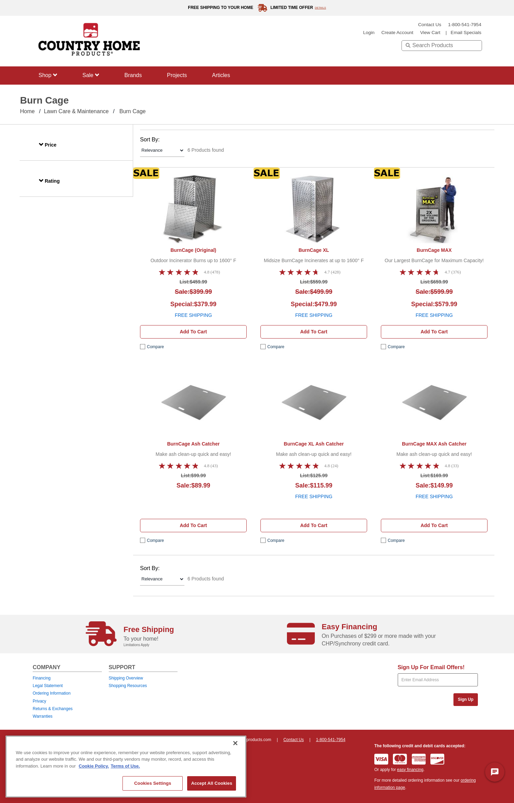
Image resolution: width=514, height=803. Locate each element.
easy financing (410, 769)
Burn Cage (132, 111)
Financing (42, 678)
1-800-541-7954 (464, 24)
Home (27, 111)
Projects (177, 75)
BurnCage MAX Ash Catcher (434, 444)
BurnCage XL (314, 250)
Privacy (39, 701)
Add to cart (193, 331)
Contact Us (429, 24)
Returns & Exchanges (53, 708)
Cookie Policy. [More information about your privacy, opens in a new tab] (94, 766)
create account (397, 32)
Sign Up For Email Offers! (431, 667)
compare (155, 346)
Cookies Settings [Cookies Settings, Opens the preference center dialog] (152, 783)
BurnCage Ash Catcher (193, 444)
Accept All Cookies (211, 783)
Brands (133, 75)
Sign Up (465, 699)
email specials (466, 32)
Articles (221, 75)
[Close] (235, 743)
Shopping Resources (128, 685)
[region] (126, 766)
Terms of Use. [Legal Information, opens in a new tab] (125, 766)
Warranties (43, 716)
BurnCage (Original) (193, 250)
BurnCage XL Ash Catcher (314, 444)
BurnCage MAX (434, 250)
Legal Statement (48, 685)
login (368, 32)
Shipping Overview (126, 678)
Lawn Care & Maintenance (76, 111)
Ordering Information (52, 693)
